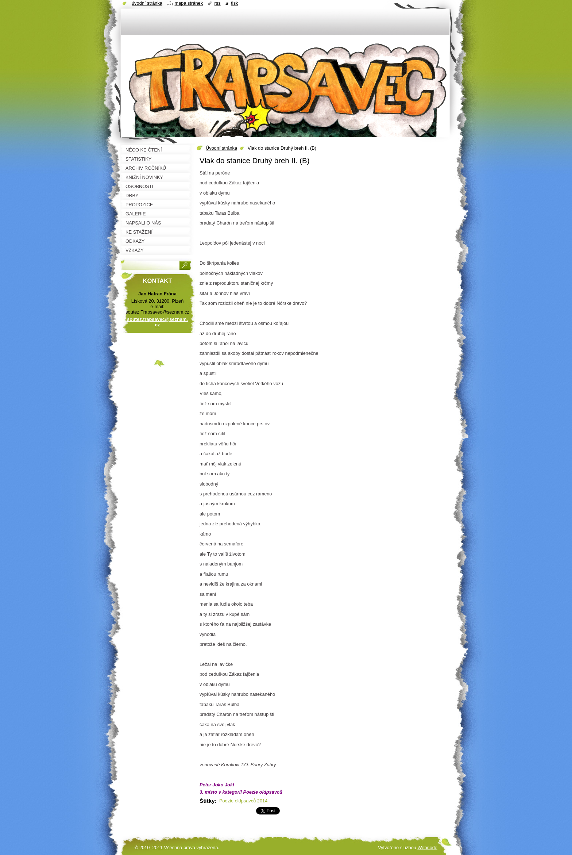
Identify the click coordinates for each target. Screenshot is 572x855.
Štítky (207, 801)
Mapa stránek (189, 3)
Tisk (234, 3)
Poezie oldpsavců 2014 (243, 801)
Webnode (427, 847)
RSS (217, 3)
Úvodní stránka (221, 148)
